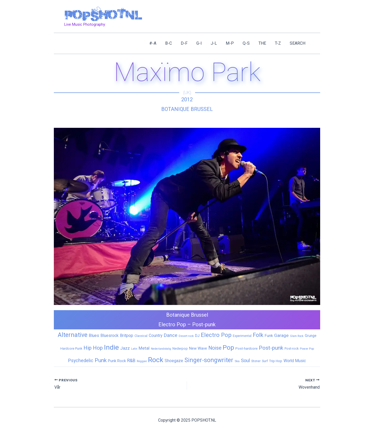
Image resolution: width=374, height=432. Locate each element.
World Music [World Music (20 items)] (294, 360)
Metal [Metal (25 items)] (144, 348)
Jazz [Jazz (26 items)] (125, 348)
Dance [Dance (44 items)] (170, 335)
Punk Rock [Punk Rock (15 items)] (117, 360)
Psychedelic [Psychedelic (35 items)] (80, 360)
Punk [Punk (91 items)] (101, 360)
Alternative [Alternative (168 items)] (72, 334)
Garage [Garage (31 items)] (281, 335)
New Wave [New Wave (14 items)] (198, 348)
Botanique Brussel (187, 109)
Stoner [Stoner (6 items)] (256, 361)
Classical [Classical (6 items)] (140, 336)
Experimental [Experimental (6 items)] (242, 336)
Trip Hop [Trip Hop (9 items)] (275, 361)
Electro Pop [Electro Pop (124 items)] (216, 334)
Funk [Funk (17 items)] (269, 335)
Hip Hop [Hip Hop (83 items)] (93, 348)
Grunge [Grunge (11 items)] (311, 336)
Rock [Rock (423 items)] (155, 360)
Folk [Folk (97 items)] (258, 335)
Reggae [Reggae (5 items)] (142, 361)
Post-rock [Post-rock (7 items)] (292, 348)
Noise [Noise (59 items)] (214, 348)
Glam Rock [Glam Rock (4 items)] (297, 336)
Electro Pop (172, 324)
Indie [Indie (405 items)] (111, 347)
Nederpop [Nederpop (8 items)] (180, 348)
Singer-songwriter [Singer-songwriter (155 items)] (208, 360)
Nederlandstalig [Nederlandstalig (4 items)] (161, 348)
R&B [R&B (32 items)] (131, 360)
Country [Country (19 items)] (155, 335)
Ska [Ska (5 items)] (237, 361)
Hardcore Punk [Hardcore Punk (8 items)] (71, 348)
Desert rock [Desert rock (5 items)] (186, 336)
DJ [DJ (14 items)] (197, 335)
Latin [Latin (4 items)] (134, 348)
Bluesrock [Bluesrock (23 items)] (109, 335)
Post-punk (204, 324)
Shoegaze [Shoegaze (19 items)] (174, 360)
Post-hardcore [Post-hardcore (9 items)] (246, 348)
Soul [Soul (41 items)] (245, 360)
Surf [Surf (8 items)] (265, 361)
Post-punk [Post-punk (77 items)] (271, 348)
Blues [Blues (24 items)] (94, 335)
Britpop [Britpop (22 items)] (126, 335)
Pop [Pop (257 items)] (228, 347)
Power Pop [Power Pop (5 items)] (307, 348)
